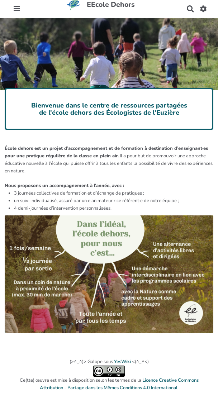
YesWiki (122, 361)
